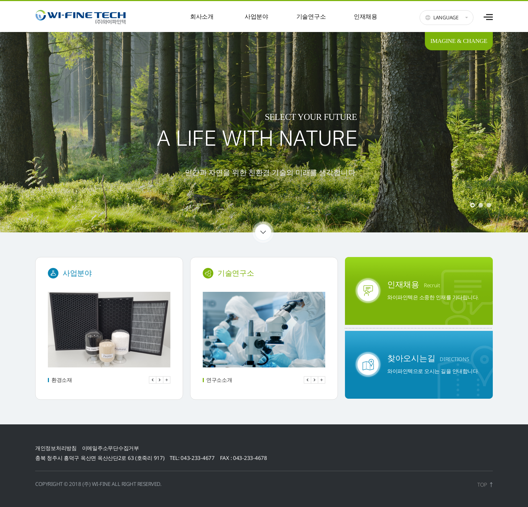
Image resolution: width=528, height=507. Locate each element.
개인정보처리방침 (56, 447)
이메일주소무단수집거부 (110, 447)
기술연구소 (311, 16)
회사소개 (202, 16)
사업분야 (256, 16)
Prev (152, 380)
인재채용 (365, 16)
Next (159, 380)
